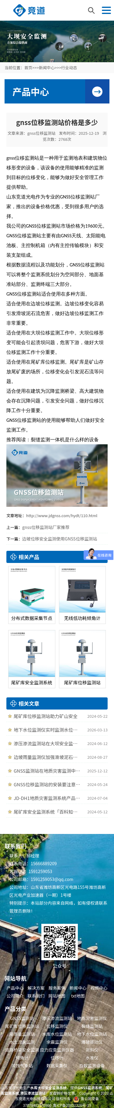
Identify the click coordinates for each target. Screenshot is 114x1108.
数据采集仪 (56, 1065)
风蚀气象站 (22, 1065)
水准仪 (91, 1058)
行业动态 (69, 67)
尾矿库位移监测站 (22, 1026)
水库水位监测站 (57, 1034)
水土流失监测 (22, 1042)
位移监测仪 (56, 1026)
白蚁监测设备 (92, 1065)
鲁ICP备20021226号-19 (72, 1105)
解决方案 (36, 988)
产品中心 (15, 988)
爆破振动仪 (91, 1042)
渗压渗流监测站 (57, 1018)
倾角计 (22, 1058)
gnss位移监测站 (41, 133)
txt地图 (78, 996)
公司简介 (15, 996)
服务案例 (57, 988)
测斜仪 (91, 1050)
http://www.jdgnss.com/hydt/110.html (61, 515)
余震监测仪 (56, 1042)
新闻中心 (47, 67)
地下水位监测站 (92, 1034)
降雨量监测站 (22, 1034)
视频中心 (99, 988)
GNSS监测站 (22, 1018)
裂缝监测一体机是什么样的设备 (65, 439)
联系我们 (36, 996)
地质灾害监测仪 (92, 1018)
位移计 (56, 1058)
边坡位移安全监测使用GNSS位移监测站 (59, 539)
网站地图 (57, 996)
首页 (28, 67)
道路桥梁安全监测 (22, 1050)
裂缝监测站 (91, 1026)
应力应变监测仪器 (57, 1050)
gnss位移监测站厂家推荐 (46, 527)
